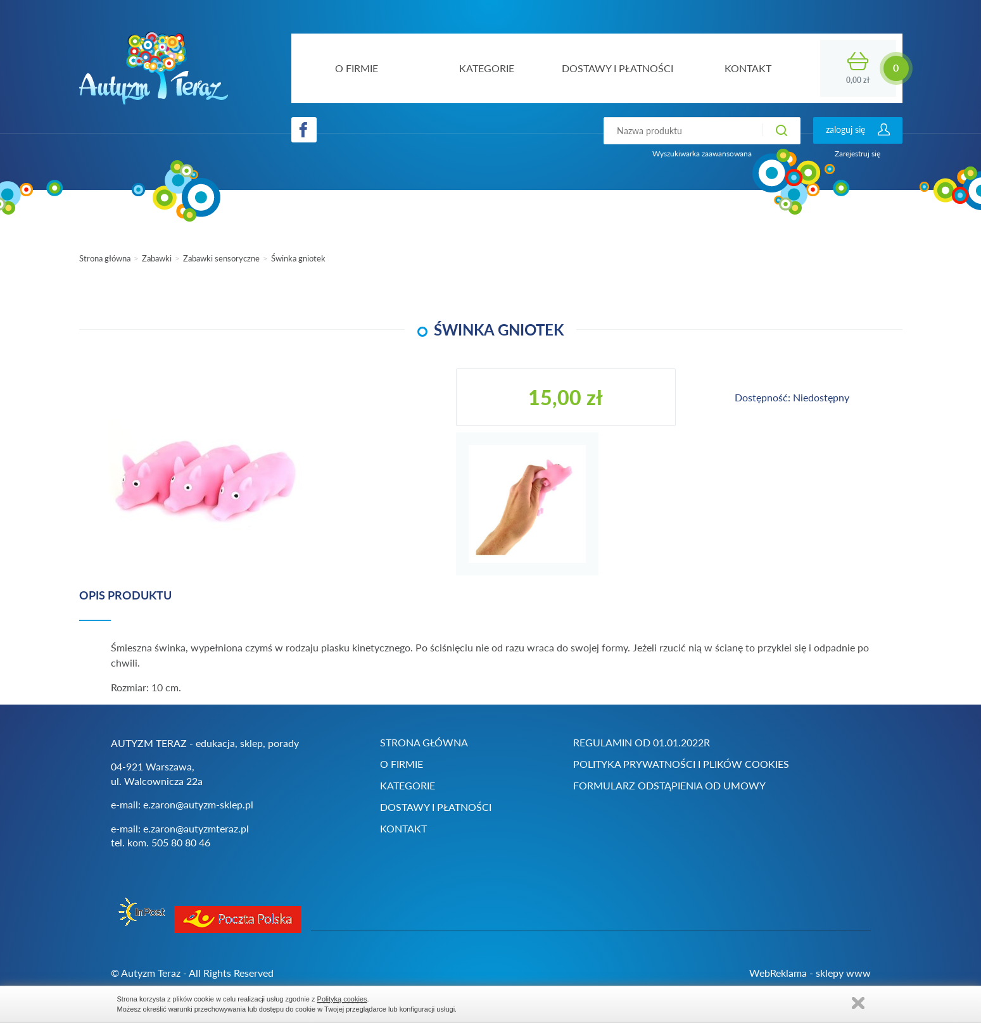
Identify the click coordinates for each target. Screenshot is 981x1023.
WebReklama (778, 973)
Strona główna (104, 258)
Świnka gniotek (298, 258)
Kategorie (407, 785)
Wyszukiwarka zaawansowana (702, 153)
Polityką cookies (342, 999)
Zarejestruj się (857, 153)
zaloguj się (845, 129)
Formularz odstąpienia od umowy (669, 785)
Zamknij (858, 1003)
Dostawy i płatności (435, 807)
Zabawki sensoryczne (221, 258)
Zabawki (157, 258)
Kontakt (403, 828)
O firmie (401, 764)
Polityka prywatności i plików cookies (681, 764)
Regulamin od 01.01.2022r (641, 742)
